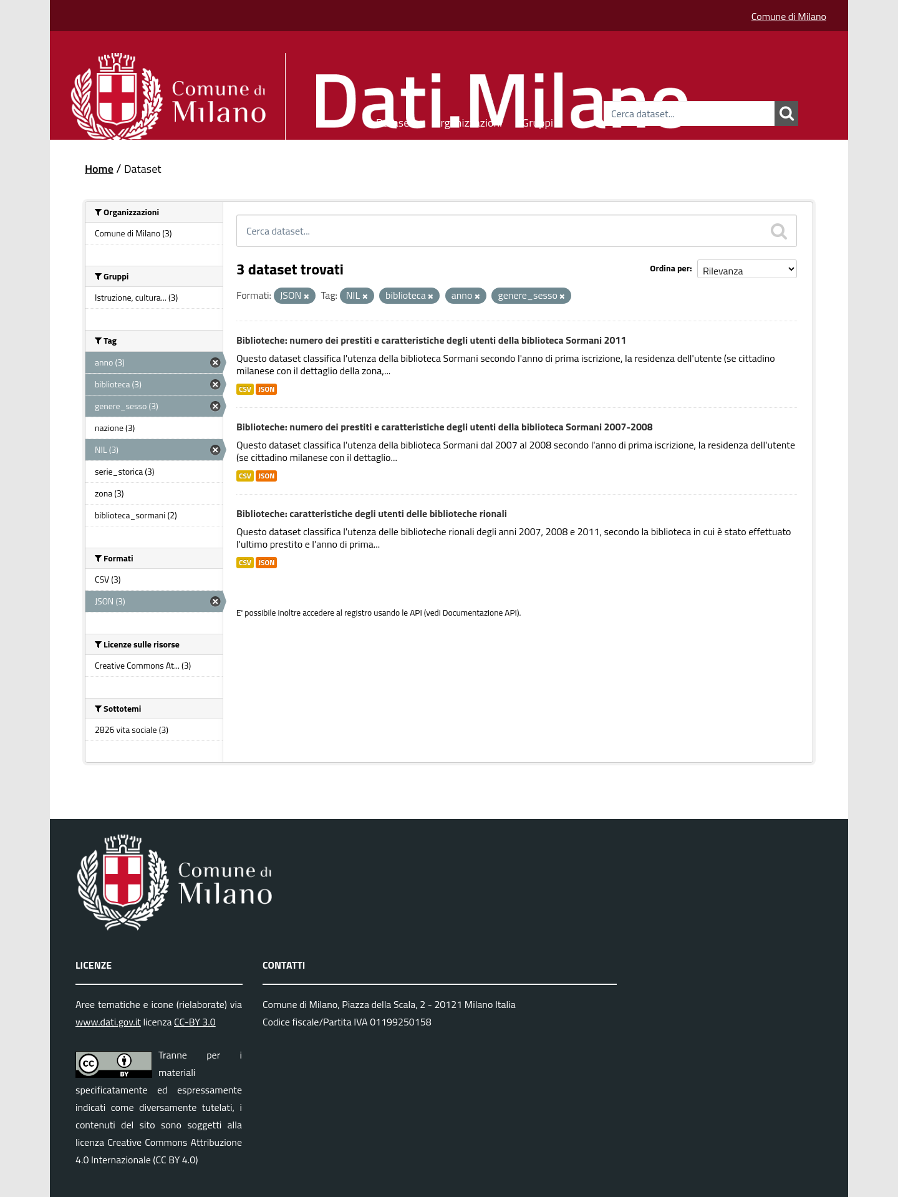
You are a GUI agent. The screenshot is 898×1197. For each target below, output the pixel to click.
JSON (266, 389)
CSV (245, 389)
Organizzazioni (468, 120)
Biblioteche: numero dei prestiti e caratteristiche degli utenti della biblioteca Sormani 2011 (431, 339)
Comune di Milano (788, 16)
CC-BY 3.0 (195, 1021)
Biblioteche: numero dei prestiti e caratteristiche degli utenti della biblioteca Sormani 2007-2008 (444, 426)
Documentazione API (480, 612)
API (416, 612)
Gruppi (537, 120)
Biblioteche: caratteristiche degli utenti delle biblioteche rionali (371, 513)
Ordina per (670, 267)
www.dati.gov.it (108, 1021)
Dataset (394, 120)
